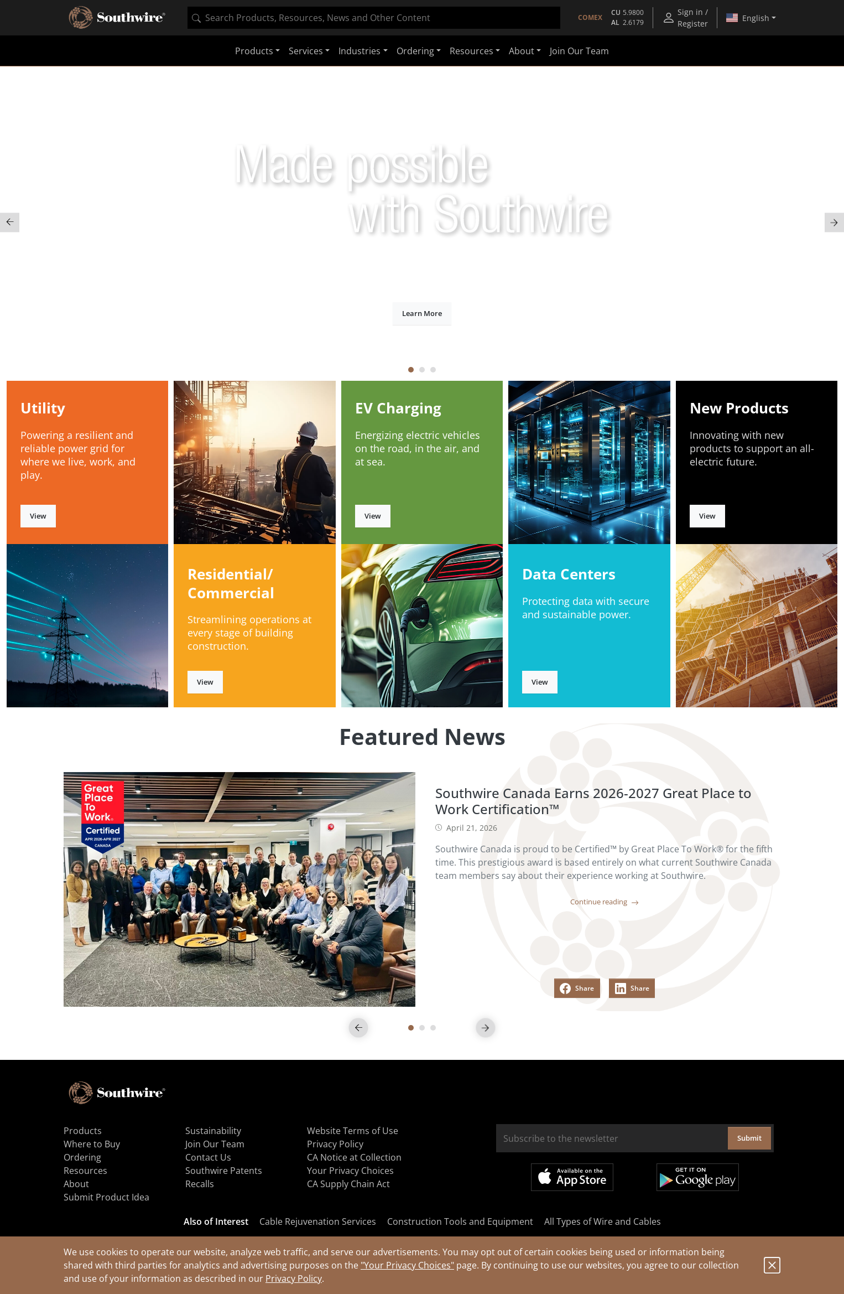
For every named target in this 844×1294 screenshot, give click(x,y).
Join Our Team (579, 51)
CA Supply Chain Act (348, 1184)
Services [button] (306, 51)
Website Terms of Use (352, 1131)
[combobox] (373, 18)
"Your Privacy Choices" (407, 1265)
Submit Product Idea (106, 1197)
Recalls (199, 1184)
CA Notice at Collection (354, 1157)
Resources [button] (471, 51)
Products (83, 1131)
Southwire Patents (223, 1170)
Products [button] (254, 51)
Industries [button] (359, 51)
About (76, 1184)
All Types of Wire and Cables (602, 1221)
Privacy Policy (293, 1278)
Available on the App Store (572, 1177)
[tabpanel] (422, 222)
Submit (749, 1138)
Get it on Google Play (698, 1177)
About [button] (521, 51)
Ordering (82, 1157)
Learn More (422, 313)
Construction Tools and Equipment (460, 1221)
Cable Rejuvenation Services (317, 1221)
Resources (85, 1170)
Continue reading (604, 902)
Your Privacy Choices (350, 1170)
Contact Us (208, 1157)
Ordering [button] (415, 51)
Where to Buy (92, 1144)
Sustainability (213, 1131)
